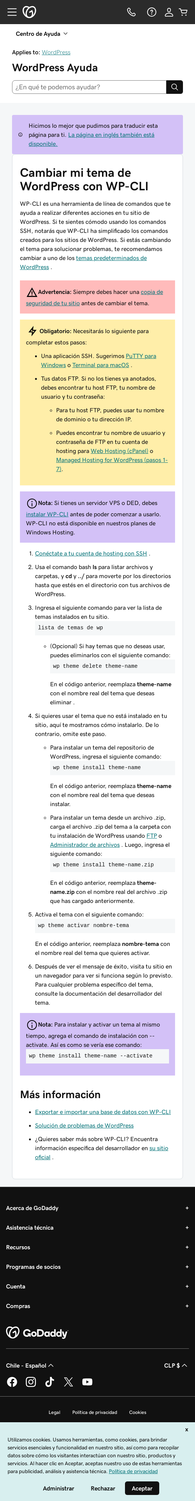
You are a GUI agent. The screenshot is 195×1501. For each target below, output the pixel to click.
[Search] (174, 87)
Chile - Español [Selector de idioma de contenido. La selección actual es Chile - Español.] (30, 1365)
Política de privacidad (94, 1412)
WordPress (56, 52)
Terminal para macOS (100, 365)
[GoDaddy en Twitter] (68, 1386)
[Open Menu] (9, 12)
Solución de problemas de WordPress (84, 1125)
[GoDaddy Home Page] (37, 1333)
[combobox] (89, 87)
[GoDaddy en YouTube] (87, 1386)
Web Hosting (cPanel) (119, 451)
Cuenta (15, 1286)
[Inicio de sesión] (169, 12)
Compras (18, 1306)
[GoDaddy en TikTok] (50, 1386)
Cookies (137, 1412)
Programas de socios (33, 1267)
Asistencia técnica (29, 1227)
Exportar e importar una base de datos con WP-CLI (103, 1112)
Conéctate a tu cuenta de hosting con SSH (91, 553)
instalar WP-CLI (47, 514)
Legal (54, 1412)
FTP (151, 835)
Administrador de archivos (85, 845)
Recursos (18, 1247)
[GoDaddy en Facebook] (12, 1386)
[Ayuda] (151, 12)
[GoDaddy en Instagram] (31, 1386)
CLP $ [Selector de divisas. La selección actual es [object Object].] (176, 1365)
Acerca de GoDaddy (32, 1208)
